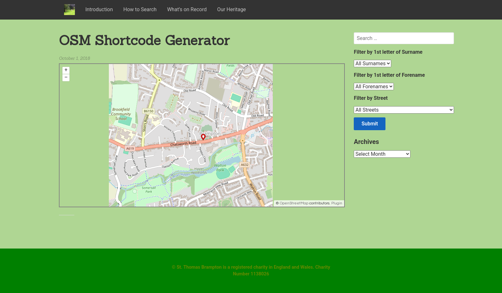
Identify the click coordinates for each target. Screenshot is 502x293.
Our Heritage (231, 9)
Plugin (336, 203)
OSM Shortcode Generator (144, 40)
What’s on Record (187, 9)
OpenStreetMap (294, 203)
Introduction (99, 9)
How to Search (140, 9)
